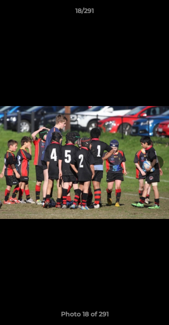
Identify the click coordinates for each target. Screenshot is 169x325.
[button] (158, 13)
